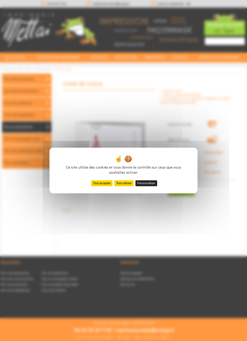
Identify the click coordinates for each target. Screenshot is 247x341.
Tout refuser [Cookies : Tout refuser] (124, 183)
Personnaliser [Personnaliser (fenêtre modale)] (146, 183)
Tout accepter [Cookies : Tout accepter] (102, 183)
